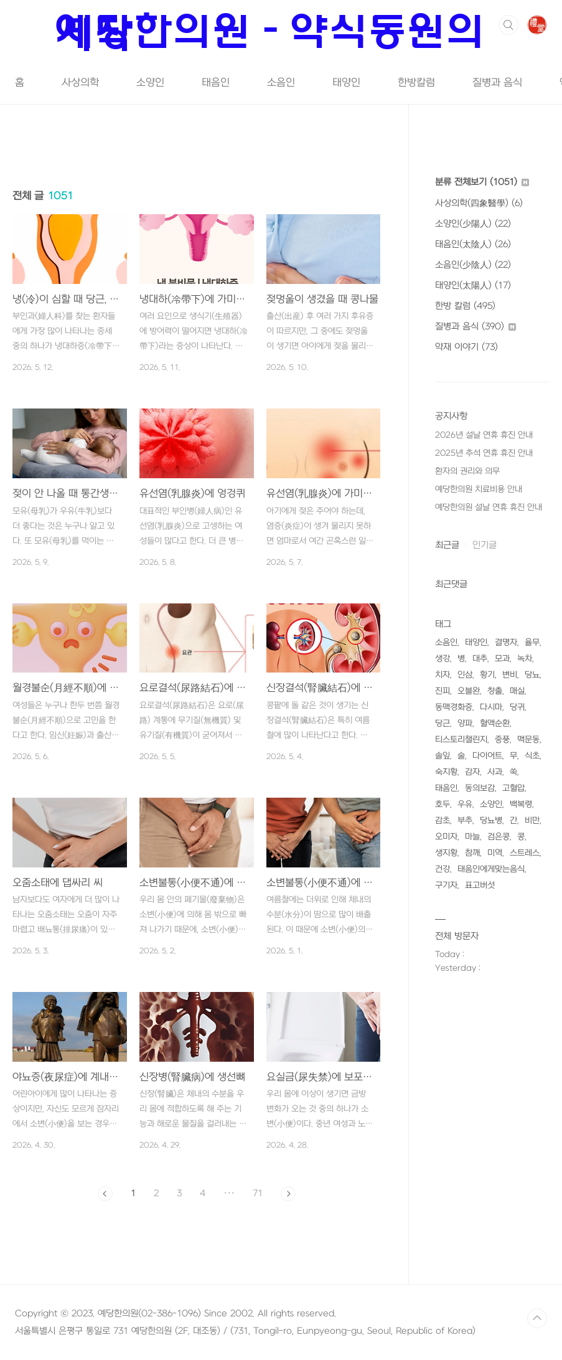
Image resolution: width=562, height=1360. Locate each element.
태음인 (216, 82)
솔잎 (442, 755)
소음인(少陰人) (473, 265)
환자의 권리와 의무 (467, 471)
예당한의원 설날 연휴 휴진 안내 (488, 507)
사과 (494, 772)
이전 (105, 1193)
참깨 (472, 852)
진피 (442, 691)
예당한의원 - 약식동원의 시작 (271, 31)
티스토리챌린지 (461, 739)
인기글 (484, 545)
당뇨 (532, 674)
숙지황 (446, 772)
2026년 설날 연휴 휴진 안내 (484, 435)
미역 (494, 852)
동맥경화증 (453, 707)
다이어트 (487, 755)
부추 (464, 820)
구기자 (446, 885)
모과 (502, 658)
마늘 (472, 836)
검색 (508, 25)
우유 (464, 804)
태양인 (346, 82)
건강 (442, 869)
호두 (442, 804)
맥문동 (528, 739)
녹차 (524, 658)
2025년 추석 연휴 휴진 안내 (484, 453)
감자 (472, 772)
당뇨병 (491, 820)
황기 (487, 674)
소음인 (281, 82)
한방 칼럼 (465, 306)
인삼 (464, 674)
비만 (532, 820)
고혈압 (513, 788)
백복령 (521, 804)
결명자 (506, 642)
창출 (494, 691)
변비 (509, 674)
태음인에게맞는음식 (491, 869)
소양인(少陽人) (473, 224)
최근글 (447, 545)
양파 (464, 723)
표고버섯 (480, 885)
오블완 (468, 691)
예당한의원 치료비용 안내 (478, 489)
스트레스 (525, 852)
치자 (442, 674)
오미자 (446, 836)
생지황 (446, 852)
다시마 (491, 707)
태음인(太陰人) (473, 244)
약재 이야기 (466, 347)
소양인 (150, 82)
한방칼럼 (416, 82)
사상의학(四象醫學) (479, 203)
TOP (537, 1318)
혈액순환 (495, 723)
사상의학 (80, 82)
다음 (288, 1193)
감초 (442, 820)
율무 (532, 642)
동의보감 (480, 788)
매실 (517, 691)
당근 (442, 723)
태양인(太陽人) (473, 285)
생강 (442, 658)
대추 (479, 658)
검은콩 (498, 836)
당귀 (517, 707)
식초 (532, 755)
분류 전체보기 (482, 182)
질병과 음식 (497, 82)
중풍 (502, 739)
